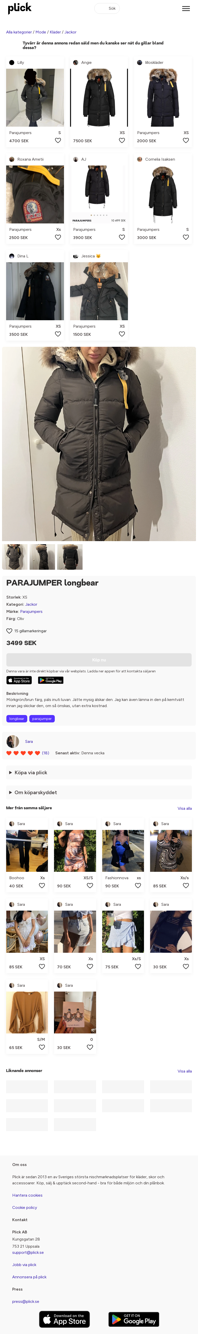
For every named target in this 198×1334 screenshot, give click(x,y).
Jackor (70, 32)
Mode (40, 32)
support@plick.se (28, 1252)
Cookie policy (24, 1207)
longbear (16, 719)
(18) (45, 753)
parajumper (42, 719)
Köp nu (99, 659)
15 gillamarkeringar (30, 630)
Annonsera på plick (29, 1277)
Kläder (55, 32)
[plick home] (20, 8)
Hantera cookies (27, 1195)
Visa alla (185, 808)
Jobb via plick (24, 1264)
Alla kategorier (19, 32)
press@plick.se (25, 1301)
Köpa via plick (31, 772)
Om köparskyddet (36, 792)
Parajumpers (31, 611)
